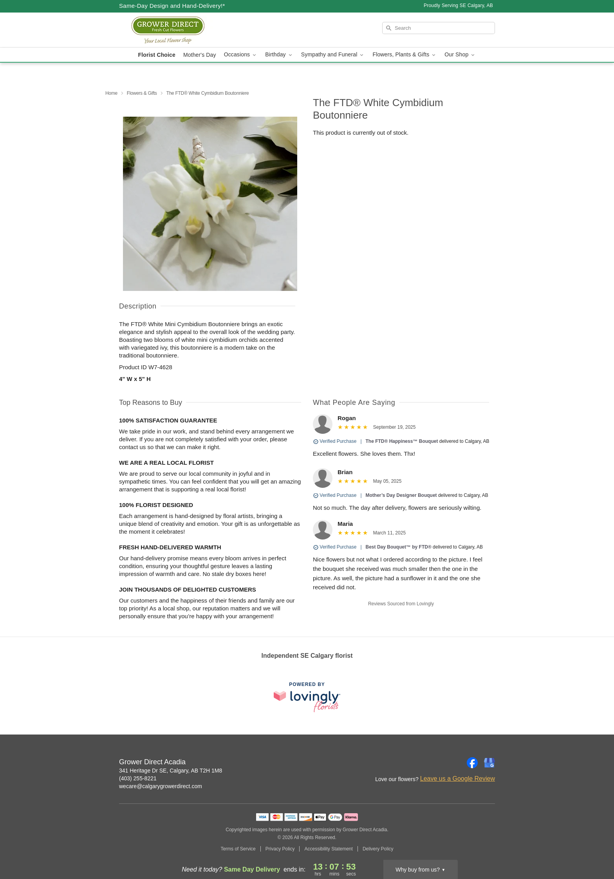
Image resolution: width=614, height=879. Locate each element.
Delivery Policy (378, 849)
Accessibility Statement (328, 849)
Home (111, 93)
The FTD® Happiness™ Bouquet (402, 441)
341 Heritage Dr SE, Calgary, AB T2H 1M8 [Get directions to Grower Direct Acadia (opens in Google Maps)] (170, 770)
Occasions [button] (241, 54)
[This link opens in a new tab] (307, 697)
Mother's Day (199, 55)
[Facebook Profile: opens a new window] (472, 762)
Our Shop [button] (460, 54)
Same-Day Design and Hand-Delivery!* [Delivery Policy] (172, 5)
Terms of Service (237, 849)
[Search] (438, 28)
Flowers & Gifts (142, 93)
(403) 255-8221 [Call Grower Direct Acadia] (138, 778)
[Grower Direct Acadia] (175, 30)
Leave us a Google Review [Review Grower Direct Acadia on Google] (457, 778)
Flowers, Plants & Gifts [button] (404, 54)
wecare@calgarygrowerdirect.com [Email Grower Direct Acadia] (160, 786)
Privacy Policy (280, 849)
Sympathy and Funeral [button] (333, 54)
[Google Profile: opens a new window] (489, 762)
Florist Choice (156, 55)
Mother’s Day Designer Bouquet (402, 495)
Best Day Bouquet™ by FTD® (399, 547)
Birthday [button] (279, 54)
